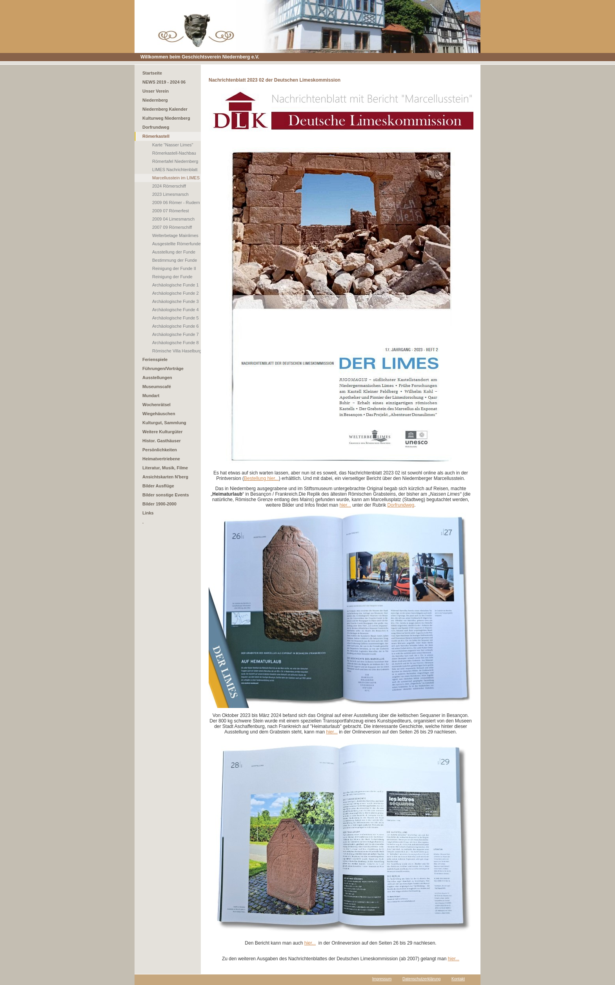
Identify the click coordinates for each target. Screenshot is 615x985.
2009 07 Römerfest (170, 210)
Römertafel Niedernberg (175, 161)
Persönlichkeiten (159, 449)
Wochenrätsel (156, 404)
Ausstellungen (157, 377)
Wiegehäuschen (158, 413)
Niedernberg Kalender (164, 109)
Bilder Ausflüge (158, 485)
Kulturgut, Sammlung (164, 422)
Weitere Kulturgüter (162, 431)
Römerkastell (155, 136)
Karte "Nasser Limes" (172, 144)
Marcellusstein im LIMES (176, 177)
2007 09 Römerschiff (172, 227)
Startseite (152, 73)
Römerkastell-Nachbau (174, 153)
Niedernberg (155, 100)
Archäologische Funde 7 (175, 334)
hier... (345, 505)
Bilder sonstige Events (165, 494)
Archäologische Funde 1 (175, 285)
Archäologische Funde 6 (175, 326)
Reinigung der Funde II (174, 268)
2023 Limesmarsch (170, 194)
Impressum (381, 979)
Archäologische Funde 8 (175, 342)
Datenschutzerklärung (421, 979)
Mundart (150, 395)
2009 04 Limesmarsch (173, 219)
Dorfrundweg (155, 127)
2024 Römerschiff (169, 186)
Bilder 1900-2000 (159, 504)
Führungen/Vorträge (163, 368)
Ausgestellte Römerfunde (176, 243)
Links (148, 513)
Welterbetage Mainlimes (175, 235)
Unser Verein (155, 91)
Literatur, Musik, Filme (165, 467)
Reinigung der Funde (172, 276)
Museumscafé (156, 386)
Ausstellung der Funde (173, 252)
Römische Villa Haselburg (177, 350)
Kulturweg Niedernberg (166, 118)
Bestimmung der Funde (174, 260)
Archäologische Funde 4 (175, 309)
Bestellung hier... (261, 478)
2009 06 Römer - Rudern (176, 202)
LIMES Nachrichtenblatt (175, 169)
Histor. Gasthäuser (161, 440)
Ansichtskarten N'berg (165, 476)
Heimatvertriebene (161, 458)
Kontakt (458, 979)
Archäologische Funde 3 (175, 301)
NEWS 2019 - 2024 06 (164, 82)
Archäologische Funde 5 (175, 318)
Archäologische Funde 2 (175, 293)
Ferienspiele (154, 359)
